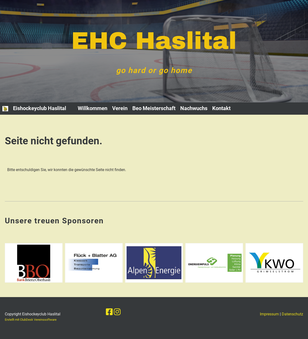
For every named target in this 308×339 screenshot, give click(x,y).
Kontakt (221, 108)
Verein (120, 108)
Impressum (269, 314)
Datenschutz (292, 314)
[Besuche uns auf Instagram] (117, 312)
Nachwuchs (193, 108)
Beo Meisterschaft (153, 108)
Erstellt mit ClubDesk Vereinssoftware (31, 319)
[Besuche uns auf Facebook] (109, 312)
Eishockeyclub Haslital (39, 108)
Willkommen (92, 108)
